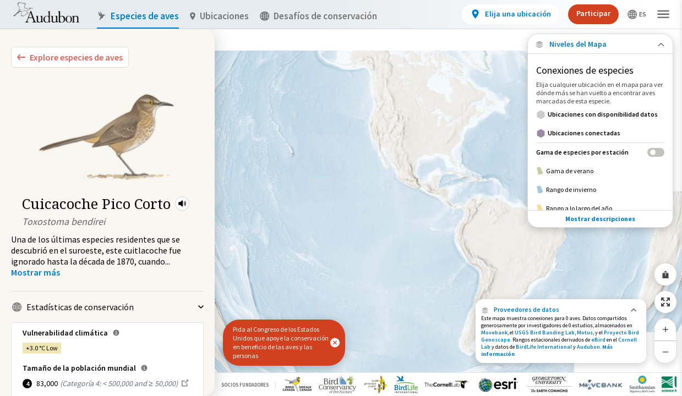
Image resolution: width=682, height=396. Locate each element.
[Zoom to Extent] (665, 302)
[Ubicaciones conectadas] (600, 133)
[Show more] (35, 272)
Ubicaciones (219, 16)
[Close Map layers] (600, 44)
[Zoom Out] (665, 351)
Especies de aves (138, 16)
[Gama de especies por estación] (600, 152)
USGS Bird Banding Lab (545, 332)
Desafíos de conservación (318, 16)
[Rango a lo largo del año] (600, 208)
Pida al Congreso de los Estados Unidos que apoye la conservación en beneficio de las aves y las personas (281, 342)
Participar (593, 13)
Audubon (588, 346)
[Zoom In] (665, 329)
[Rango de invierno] (600, 189)
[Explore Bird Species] (70, 57)
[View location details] (510, 14)
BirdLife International (544, 346)
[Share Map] (665, 274)
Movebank (494, 332)
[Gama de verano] (600, 171)
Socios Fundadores (245, 385)
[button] (182, 203)
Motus (585, 332)
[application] (341, 198)
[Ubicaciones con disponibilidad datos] (600, 114)
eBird (598, 339)
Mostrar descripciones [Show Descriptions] (600, 219)
